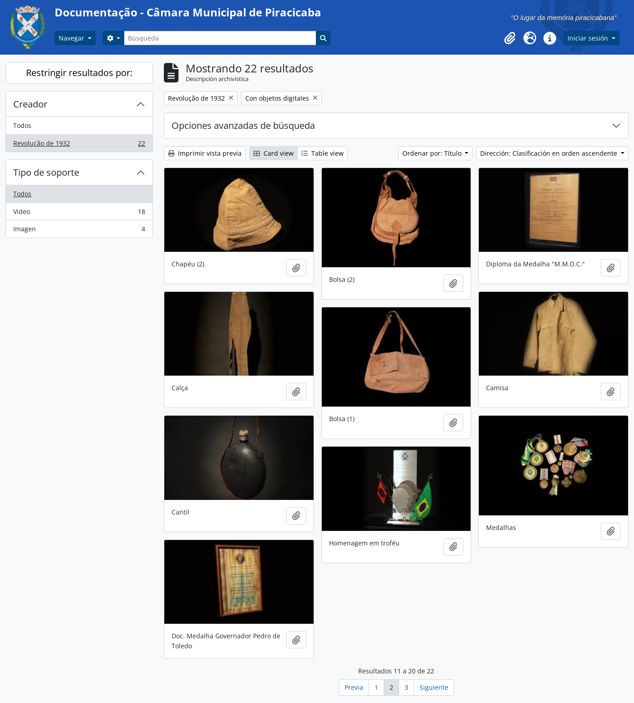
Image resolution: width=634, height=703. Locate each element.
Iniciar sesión (589, 38)
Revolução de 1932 (79, 145)
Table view (322, 153)
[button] (510, 38)
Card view (274, 153)
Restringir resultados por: (79, 72)
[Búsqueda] (220, 38)
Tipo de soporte (46, 172)
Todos (22, 125)
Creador (30, 104)
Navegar (72, 38)
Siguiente (434, 687)
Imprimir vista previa (205, 153)
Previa (354, 687)
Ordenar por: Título (432, 153)
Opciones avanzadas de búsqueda (243, 125)
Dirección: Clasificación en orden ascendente (549, 153)
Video (79, 213)
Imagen (79, 231)
